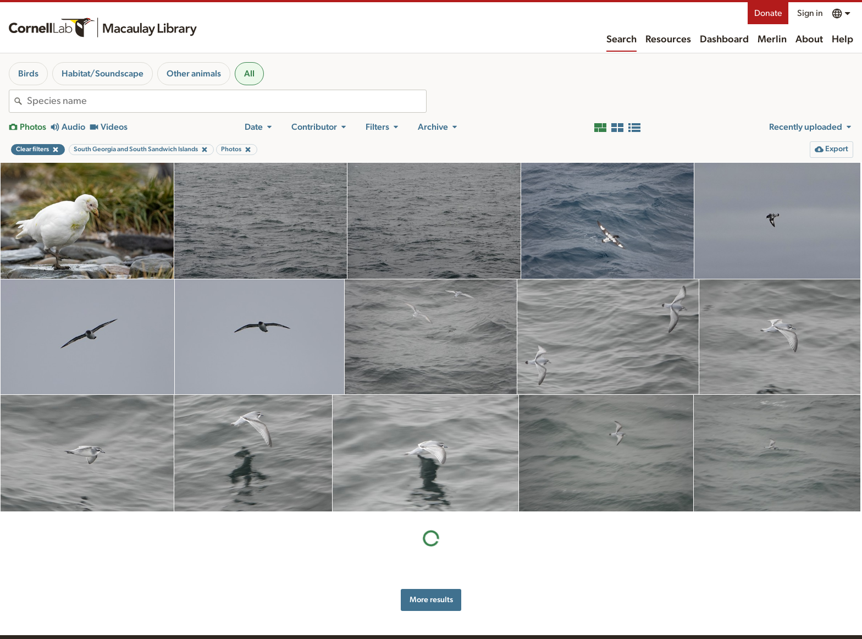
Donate (768, 13)
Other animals (194, 73)
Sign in (810, 13)
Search (621, 40)
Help (842, 40)
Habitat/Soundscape (102, 73)
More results (431, 600)
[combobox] (226, 101)
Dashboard (724, 40)
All (249, 73)
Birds (28, 73)
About (809, 40)
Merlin (772, 40)
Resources (668, 40)
